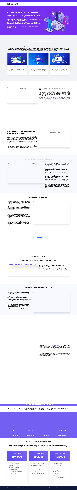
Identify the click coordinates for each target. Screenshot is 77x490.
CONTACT (66, 3)
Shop (64, 487)
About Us (46, 487)
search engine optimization (54, 345)
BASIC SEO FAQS (50, 3)
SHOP (61, 3)
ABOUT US (37, 3)
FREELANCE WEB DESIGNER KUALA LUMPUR (28, 487)
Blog (61, 487)
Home (42, 487)
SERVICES (43, 3)
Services (51, 487)
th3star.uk (41, 92)
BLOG (57, 3)
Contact (68, 487)
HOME (32, 3)
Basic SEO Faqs (57, 487)
